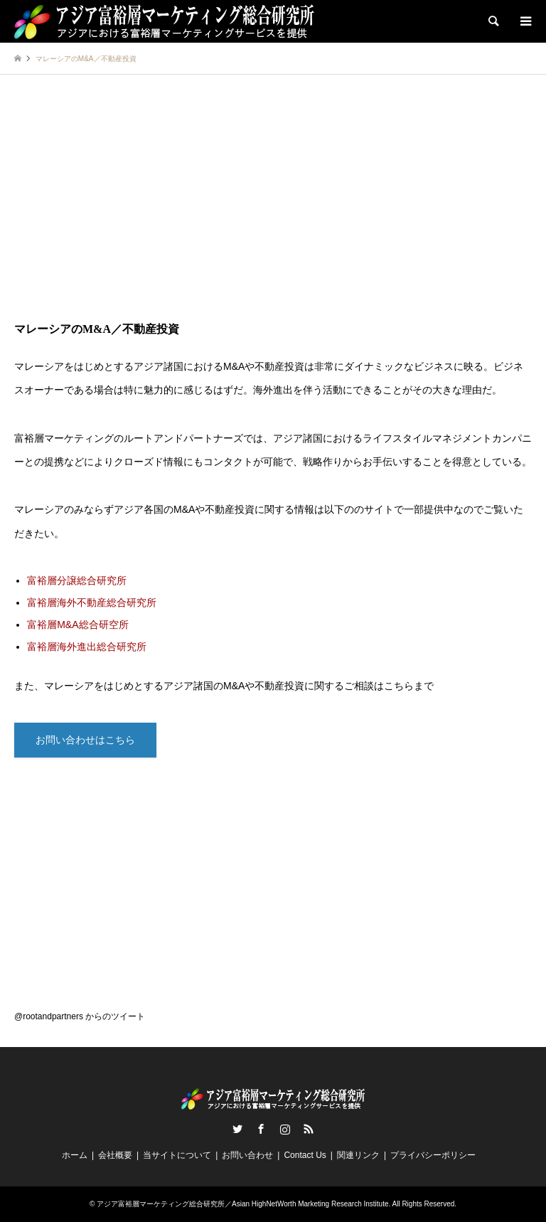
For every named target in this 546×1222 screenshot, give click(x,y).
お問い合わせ (247, 1155)
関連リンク (358, 1155)
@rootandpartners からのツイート (79, 1016)
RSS (309, 1129)
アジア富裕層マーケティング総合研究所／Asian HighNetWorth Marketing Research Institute (242, 1204)
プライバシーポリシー (433, 1155)
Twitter (237, 1129)
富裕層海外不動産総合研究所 (91, 602)
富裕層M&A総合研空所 (77, 624)
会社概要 (115, 1155)
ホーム (74, 1155)
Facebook (261, 1129)
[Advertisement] (273, 209)
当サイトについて (177, 1155)
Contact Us (305, 1155)
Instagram (285, 1129)
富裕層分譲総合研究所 (77, 580)
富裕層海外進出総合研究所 (86, 646)
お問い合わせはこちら (85, 739)
